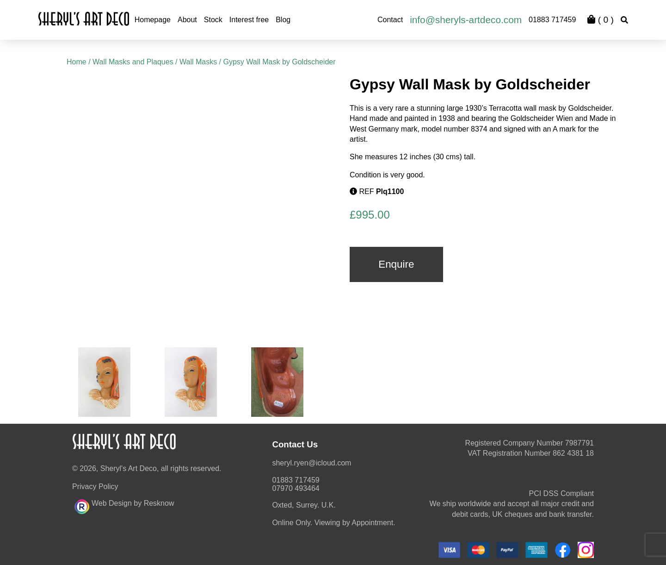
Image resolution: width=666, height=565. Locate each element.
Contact (390, 20)
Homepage (153, 20)
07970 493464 (295, 488)
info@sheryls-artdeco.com (466, 19)
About (187, 20)
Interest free (249, 20)
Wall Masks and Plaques (132, 62)
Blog (283, 20)
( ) (600, 20)
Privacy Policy (95, 486)
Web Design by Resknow (124, 505)
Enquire (396, 264)
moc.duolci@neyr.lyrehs (311, 463)
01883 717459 (552, 20)
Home (76, 62)
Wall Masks (198, 62)
